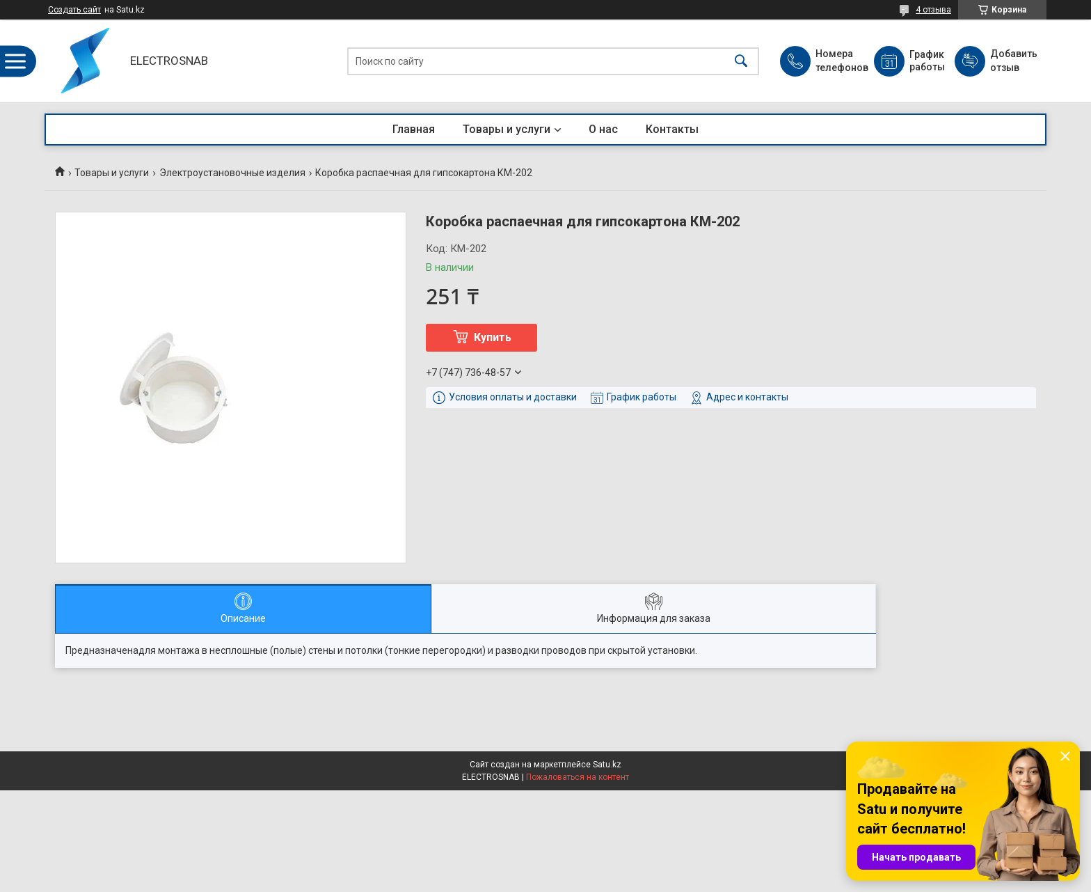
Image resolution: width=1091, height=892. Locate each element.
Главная (413, 129)
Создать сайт (74, 10)
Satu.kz (607, 764)
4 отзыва (933, 10)
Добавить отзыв (1013, 60)
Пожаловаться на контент (577, 777)
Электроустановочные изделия (232, 172)
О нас (603, 129)
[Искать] (741, 61)
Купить (492, 337)
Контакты (672, 129)
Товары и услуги (506, 129)
